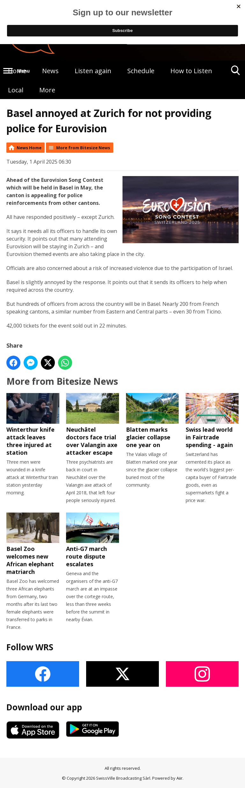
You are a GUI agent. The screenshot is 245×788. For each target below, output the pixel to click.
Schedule (140, 70)
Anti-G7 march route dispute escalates (92, 540)
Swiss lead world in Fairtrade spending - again (212, 420)
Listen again (93, 70)
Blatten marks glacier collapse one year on (152, 420)
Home (17, 70)
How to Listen (191, 70)
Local (15, 90)
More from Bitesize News (83, 148)
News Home (29, 148)
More (47, 90)
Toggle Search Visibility (235, 73)
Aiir (179, 778)
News (50, 70)
